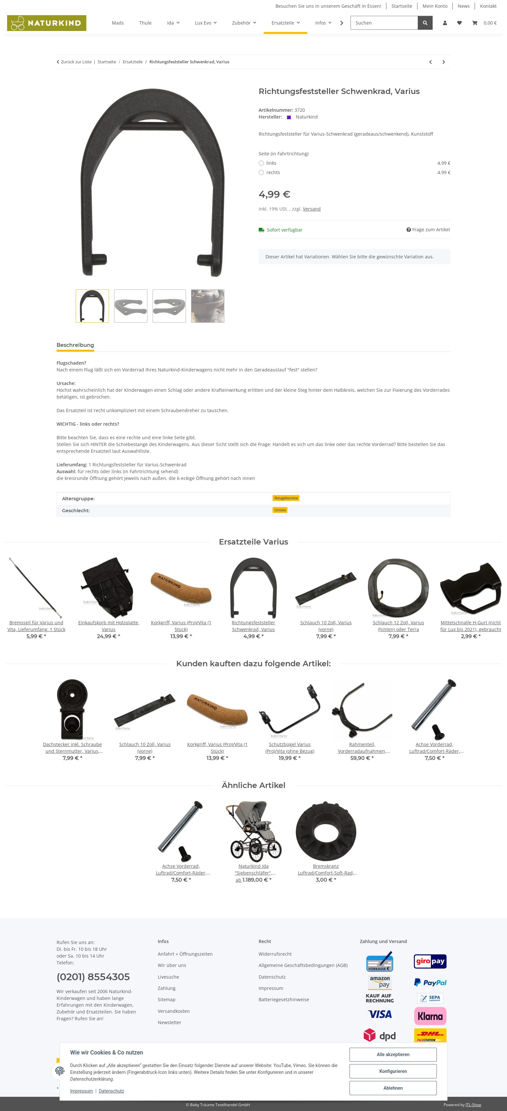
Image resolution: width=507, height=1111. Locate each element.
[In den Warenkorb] (62, 83)
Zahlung (167, 988)
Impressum (81, 1091)
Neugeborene (286, 498)
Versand (312, 209)
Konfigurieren (393, 1071)
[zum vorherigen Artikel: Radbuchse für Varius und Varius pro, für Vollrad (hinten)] (430, 62)
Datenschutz (111, 1091)
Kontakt (488, 6)
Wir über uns (172, 965)
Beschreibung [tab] (75, 345)
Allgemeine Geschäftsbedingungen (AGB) (303, 965)
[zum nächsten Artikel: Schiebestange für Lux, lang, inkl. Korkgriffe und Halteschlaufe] (443, 62)
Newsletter (169, 1022)
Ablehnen (393, 1088)
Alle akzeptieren (393, 1054)
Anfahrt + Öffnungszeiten (185, 954)
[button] (445, 23)
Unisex (280, 510)
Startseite (402, 6)
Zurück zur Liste (76, 62)
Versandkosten (174, 1011)
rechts (358, 172)
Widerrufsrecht (275, 954)
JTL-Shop (473, 1104)
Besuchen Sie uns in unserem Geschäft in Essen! (328, 6)
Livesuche (168, 977)
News (464, 6)
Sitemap (167, 999)
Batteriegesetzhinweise (284, 999)
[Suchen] (384, 23)
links (358, 163)
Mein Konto (435, 6)
